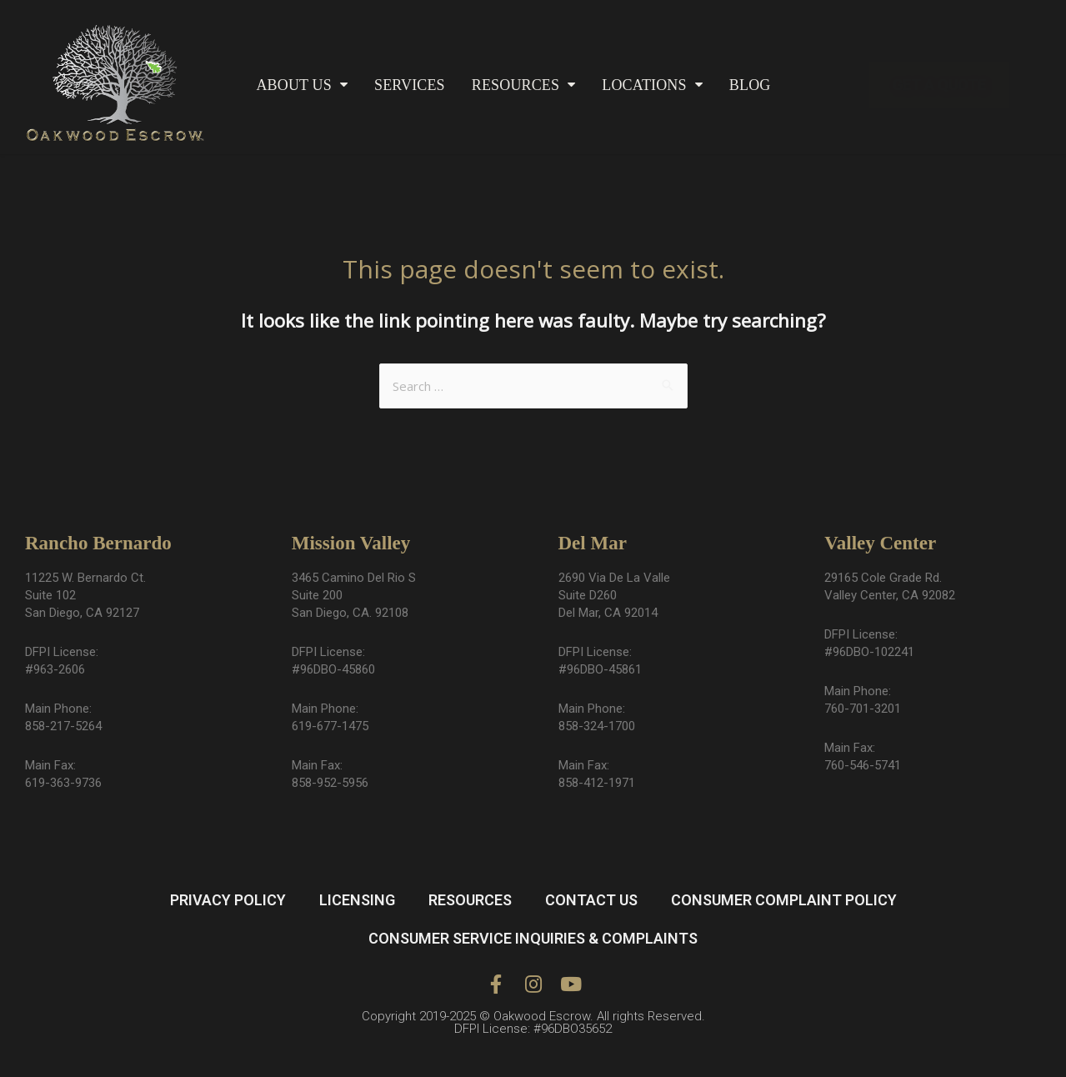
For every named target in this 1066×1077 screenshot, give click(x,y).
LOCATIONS (652, 84)
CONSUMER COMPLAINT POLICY (784, 900)
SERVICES (409, 85)
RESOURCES (524, 84)
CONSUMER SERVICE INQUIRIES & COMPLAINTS (533, 938)
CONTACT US (591, 900)
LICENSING (357, 900)
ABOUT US (302, 84)
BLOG (750, 85)
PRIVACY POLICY (228, 900)
